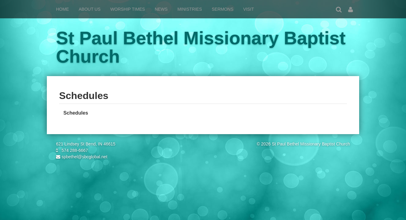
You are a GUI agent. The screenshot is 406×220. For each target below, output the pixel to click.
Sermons (223, 9)
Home (62, 9)
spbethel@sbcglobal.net (81, 156)
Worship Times (127, 9)
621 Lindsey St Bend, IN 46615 (85, 143)
